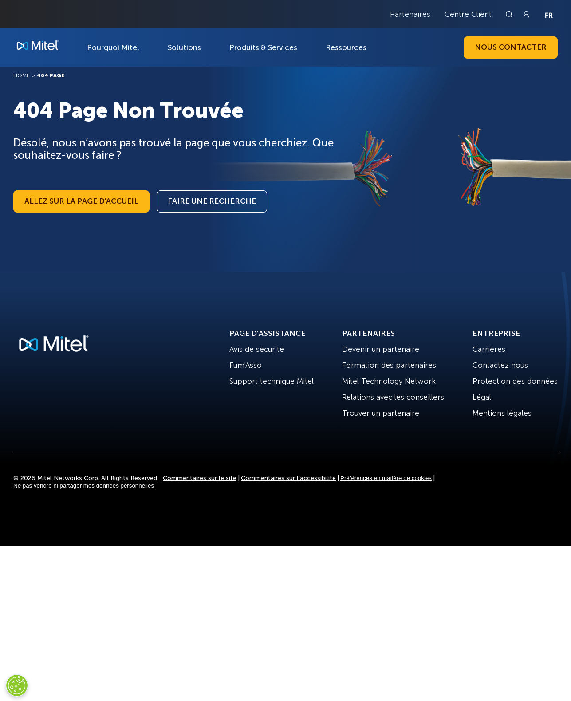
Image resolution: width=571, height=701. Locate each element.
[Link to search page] (510, 14)
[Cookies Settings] (17, 685)
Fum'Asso (245, 365)
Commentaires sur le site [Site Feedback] (199, 478)
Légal (482, 397)
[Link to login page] (526, 14)
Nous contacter (511, 47)
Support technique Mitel (271, 381)
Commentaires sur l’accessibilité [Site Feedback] (288, 478)
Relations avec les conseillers (393, 397)
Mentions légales (502, 413)
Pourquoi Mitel (113, 47)
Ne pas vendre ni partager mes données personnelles (83, 485)
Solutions (184, 47)
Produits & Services (263, 47)
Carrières (489, 349)
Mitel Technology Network (389, 381)
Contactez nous (500, 365)
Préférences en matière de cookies (386, 478)
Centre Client (468, 14)
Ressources (346, 47)
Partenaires (410, 14)
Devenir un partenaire (380, 349)
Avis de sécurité (256, 349)
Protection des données (515, 381)
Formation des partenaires (389, 365)
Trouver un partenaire (380, 413)
